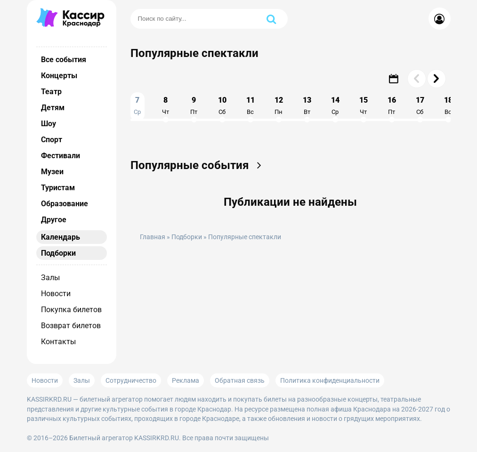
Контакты (58, 341)
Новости (56, 293)
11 (250, 105)
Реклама (185, 380)
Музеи (52, 171)
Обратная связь (240, 380)
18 (448, 105)
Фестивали (60, 155)
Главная (152, 237)
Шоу (48, 123)
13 (307, 105)
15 (363, 105)
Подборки (58, 253)
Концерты (59, 75)
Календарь (60, 237)
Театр (51, 91)
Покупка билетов (71, 309)
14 (335, 105)
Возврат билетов (71, 325)
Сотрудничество (130, 380)
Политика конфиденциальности (330, 380)
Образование (64, 203)
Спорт (51, 139)
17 (420, 105)
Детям (53, 107)
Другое (53, 219)
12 (279, 105)
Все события (63, 59)
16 (392, 105)
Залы (50, 277)
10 (222, 105)
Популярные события (198, 165)
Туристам (58, 187)
